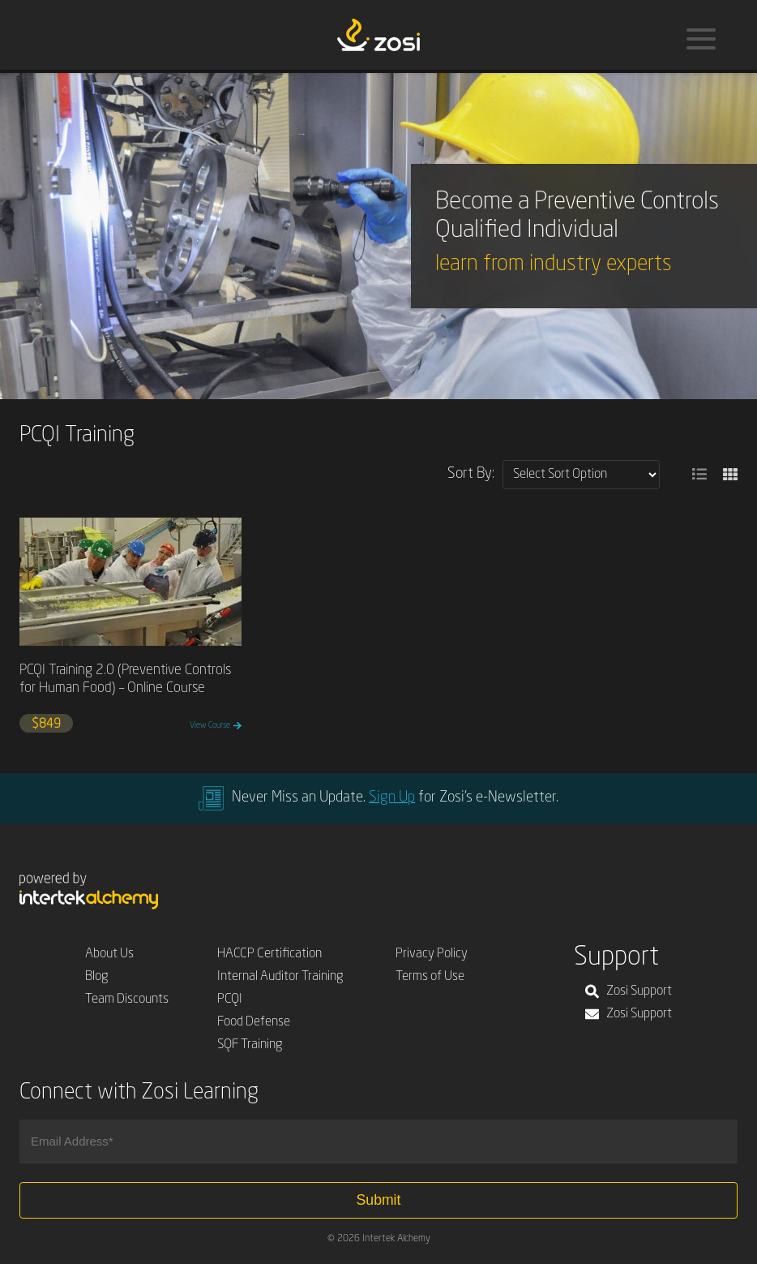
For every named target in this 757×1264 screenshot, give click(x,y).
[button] (699, 474)
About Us (109, 954)
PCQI (229, 999)
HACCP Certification (269, 954)
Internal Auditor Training (280, 976)
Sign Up (392, 797)
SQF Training (250, 1044)
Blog (97, 976)
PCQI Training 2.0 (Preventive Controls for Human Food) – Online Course (125, 679)
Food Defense (253, 1022)
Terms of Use (430, 976)
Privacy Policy (432, 954)
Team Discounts (127, 999)
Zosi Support (628, 991)
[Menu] (701, 39)
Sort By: (470, 473)
